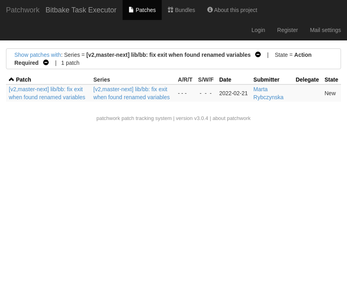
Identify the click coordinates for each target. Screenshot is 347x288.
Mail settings (325, 30)
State (331, 79)
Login (258, 30)
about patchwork (231, 118)
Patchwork (23, 10)
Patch (23, 79)
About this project (232, 10)
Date (225, 79)
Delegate (307, 79)
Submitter (267, 79)
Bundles (181, 10)
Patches (142, 10)
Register (287, 30)
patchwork (108, 118)
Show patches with (37, 55)
